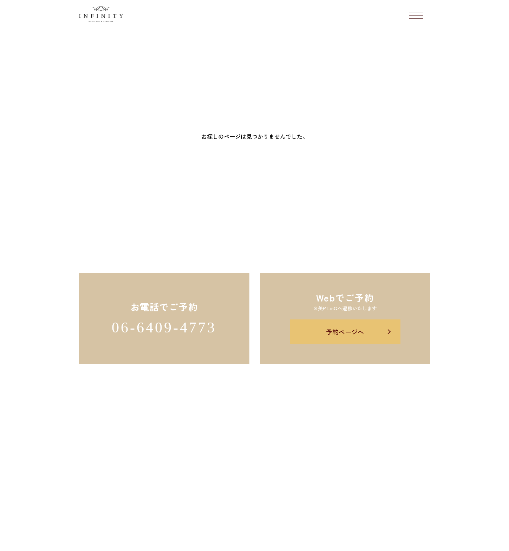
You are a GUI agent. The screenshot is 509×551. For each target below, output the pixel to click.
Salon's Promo (307, 541)
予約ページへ (345, 331)
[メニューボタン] (416, 14)
